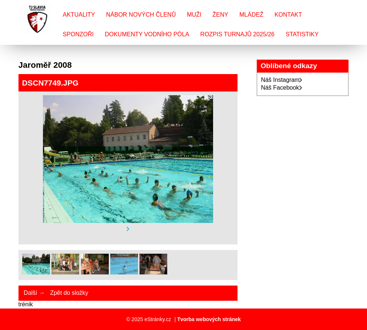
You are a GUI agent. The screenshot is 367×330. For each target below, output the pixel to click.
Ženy (220, 14)
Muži (194, 14)
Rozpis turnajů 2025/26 (237, 34)
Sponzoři (78, 34)
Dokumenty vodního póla (147, 34)
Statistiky (302, 34)
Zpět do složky (69, 293)
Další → (34, 293)
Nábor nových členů (141, 14)
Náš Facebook (281, 87)
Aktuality (79, 14)
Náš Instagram (281, 80)
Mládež (251, 14)
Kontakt (288, 14)
